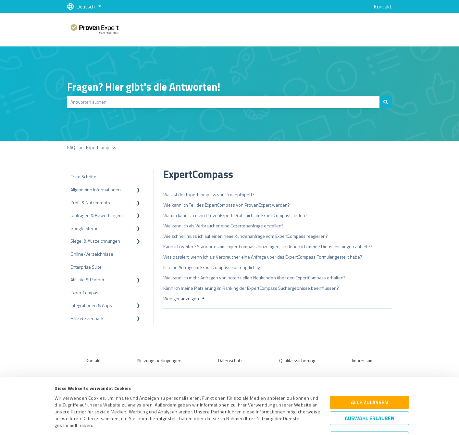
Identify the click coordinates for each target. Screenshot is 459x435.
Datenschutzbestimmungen (110, 404)
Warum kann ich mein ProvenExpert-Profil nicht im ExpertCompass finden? (235, 215)
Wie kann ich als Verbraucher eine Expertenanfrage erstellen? (223, 225)
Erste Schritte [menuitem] (83, 176)
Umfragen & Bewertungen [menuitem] (96, 215)
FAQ (71, 147)
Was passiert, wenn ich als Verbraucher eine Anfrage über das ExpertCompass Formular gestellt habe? (262, 256)
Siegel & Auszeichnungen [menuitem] (95, 240)
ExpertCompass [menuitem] (85, 292)
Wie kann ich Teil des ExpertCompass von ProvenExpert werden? (226, 204)
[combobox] (223, 102)
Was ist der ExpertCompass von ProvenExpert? (208, 194)
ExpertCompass (101, 147)
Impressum (66, 404)
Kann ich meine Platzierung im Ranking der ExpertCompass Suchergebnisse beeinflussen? (251, 288)
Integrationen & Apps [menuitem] (91, 305)
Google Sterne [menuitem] (84, 228)
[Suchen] (385, 102)
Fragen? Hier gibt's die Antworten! (143, 87)
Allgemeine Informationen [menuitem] (95, 189)
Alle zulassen (369, 368)
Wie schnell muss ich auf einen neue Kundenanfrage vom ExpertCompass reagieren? (245, 236)
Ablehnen (369, 404)
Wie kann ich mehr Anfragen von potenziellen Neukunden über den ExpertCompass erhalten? (254, 277)
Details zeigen (285, 422)
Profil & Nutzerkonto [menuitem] (90, 202)
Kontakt (383, 6)
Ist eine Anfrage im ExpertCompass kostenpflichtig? (212, 267)
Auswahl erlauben (369, 384)
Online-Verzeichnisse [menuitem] (91, 253)
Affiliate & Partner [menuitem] (87, 279)
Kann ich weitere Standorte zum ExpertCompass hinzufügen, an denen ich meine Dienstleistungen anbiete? (267, 246)
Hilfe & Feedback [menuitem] (87, 318)
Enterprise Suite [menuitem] (86, 266)
